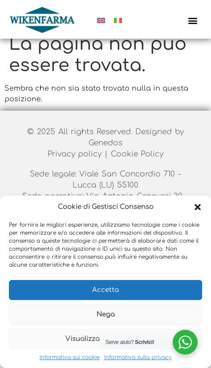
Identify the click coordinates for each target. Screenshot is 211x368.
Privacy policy (76, 163)
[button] (197, 207)
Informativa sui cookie (70, 357)
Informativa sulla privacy (138, 357)
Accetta (105, 290)
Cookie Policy (137, 163)
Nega (106, 314)
